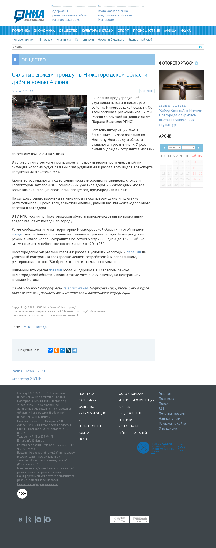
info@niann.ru (35, 440)
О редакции (168, 428)
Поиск (163, 403)
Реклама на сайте (172, 423)
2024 (41, 371)
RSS (161, 408)
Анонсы (124, 407)
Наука (185, 30)
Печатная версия (172, 413)
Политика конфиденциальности (37, 484)
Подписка (166, 398)
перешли (134, 252)
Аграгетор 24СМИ (26, 378)
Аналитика (64, 39)
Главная (17, 371)
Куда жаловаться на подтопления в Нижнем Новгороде (115, 15)
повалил (55, 270)
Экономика (44, 30)
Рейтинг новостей (133, 433)
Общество (68, 30)
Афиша (170, 30)
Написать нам (169, 418)
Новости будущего (111, 39)
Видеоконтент (130, 413)
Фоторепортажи (23, 39)
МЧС (27, 326)
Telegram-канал (75, 288)
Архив (30, 371)
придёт (18, 234)
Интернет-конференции (137, 400)
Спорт (123, 30)
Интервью (46, 39)
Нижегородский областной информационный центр (41, 415)
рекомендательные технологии (37, 480)
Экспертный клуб (140, 39)
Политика (21, 30)
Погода (41, 326)
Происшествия (146, 30)
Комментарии (84, 39)
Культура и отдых (97, 30)
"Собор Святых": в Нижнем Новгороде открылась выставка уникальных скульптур (180, 117)
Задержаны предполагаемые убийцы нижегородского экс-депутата (69, 17)
